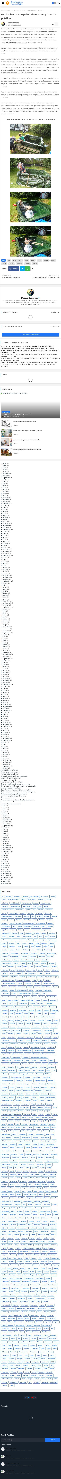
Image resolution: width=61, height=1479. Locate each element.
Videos (17, 1379)
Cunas (43, 1047)
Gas (46, 1121)
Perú (21, 1265)
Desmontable (16, 1057)
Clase (19, 1017)
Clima (25, 1017)
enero (5, 470)
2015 (4, 720)
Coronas (33, 1033)
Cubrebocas (14, 1044)
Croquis (28, 1040)
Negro (36, 1231)
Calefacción (31, 977)
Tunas (39, 1365)
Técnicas (26, 1348)
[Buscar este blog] (23, 1440)
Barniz (26, 946)
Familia (42, 1100)
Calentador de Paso (8, 980)
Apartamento (6, 926)
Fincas (55, 1107)
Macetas (53, 1191)
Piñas (28, 1268)
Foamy (34, 1111)
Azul (35, 940)
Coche (4, 1020)
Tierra (20, 1355)
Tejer (48, 1348)
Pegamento (55, 1258)
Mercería (28, 1214)
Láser (32, 1178)
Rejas (32, 1301)
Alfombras (39, 913)
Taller (9, 1345)
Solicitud (53, 1335)
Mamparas (5, 1198)
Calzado (47, 980)
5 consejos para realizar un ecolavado (13, 802)
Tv (52, 1365)
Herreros (35, 1137)
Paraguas (4, 1255)
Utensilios (21, 1368)
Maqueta (37, 1201)
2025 (4, 472)
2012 (4, 818)
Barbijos (4, 946)
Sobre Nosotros (6, 1335)
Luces (29, 1191)
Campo (30, 987)
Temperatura (23, 1352)
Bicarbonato (14, 953)
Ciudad (12, 1017)
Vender (27, 1372)
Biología (24, 956)
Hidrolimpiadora (6, 1141)
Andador (41, 920)
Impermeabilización (39, 1151)
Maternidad (5, 1211)
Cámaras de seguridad (8, 983)
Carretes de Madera (25, 993)
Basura (12, 950)
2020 (4, 599)
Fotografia (27, 1114)
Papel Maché (24, 1251)
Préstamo (16, 1285)
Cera (29, 1007)
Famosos (49, 1100)
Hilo (54, 1141)
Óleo (52, 1238)
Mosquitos (5, 1224)
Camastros (28, 983)
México (56, 1214)
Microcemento (12, 1218)
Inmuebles (25, 1157)
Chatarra (4, 1013)
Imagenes (27, 1151)
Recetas (50, 1295)
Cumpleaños (35, 1047)
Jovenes (33, 1171)
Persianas (4, 1265)
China (26, 1013)
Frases (55, 1114)
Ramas (20, 1295)
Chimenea (18, 1013)
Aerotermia (26, 906)
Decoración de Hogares (24, 1050)
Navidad (20, 1231)
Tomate (35, 1358)
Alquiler (26, 916)
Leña (29, 1184)
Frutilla (31, 1117)
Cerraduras (52, 1007)
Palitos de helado (28, 1248)
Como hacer (53, 1023)
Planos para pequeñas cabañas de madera (27, 449)
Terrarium (42, 1352)
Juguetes (4, 1174)
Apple (20, 926)
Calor (40, 980)
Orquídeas (51, 1241)
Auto (46, 936)
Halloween (22, 1134)
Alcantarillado (13, 913)
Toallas (4, 1358)
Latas (38, 1178)
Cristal (55, 1037)
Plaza (38, 1275)
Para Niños (53, 1251)
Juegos (41, 1171)
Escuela (28, 1087)
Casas (3, 1000)
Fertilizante (14, 1107)
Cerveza (31, 1010)
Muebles (52, 1224)
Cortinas (47, 1033)
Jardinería (4, 1171)
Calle (34, 980)
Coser (3, 1037)
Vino (43, 1379)
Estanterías (5, 1094)
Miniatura (45, 1218)
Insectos (40, 1157)
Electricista (46, 1077)
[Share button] (32, 268)
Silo (52, 1328)
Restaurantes (42, 1308)
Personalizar (14, 1265)
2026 (4, 464)
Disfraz (38, 1064)
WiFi (30, 1382)
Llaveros (53, 1188)
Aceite (53, 896)
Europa (34, 1097)
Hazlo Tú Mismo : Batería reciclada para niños (15, 790)
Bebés (18, 950)
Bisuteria (50, 956)
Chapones (55, 1010)
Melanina (4, 1214)
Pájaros (46, 1245)
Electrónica (19, 1080)
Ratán (43, 1295)
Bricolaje (54, 966)
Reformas (51, 1298)
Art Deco (14, 933)
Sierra (13, 1328)
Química (45, 1291)
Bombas (43, 963)
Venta (34, 1372)
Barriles (38, 946)
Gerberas (24, 1124)
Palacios (53, 1245)
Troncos (4, 1365)
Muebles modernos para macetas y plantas (27, 430)
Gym (52, 1131)
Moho (38, 1221)
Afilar (34, 906)
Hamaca (30, 1134)
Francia (41, 1114)
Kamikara (13, 1174)
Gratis (10, 1131)
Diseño (31, 1064)
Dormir (4, 1070)
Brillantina (5, 970)
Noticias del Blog (43, 1234)
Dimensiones (43, 1060)
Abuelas (25, 896)
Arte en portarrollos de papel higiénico (13, 796)
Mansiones (38, 1198)
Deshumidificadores (48, 1054)
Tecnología (35, 1348)
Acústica (48, 899)
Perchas (19, 1261)
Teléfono (4, 1352)
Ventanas (4, 1375)
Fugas (51, 1117)
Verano (8, 10)
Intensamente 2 (6, 1164)
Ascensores (52, 933)
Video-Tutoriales (7, 1379)
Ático (18, 936)
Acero (3, 899)
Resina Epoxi (21, 1308)
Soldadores (37, 1335)
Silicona (20, 1328)
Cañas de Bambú (21, 990)
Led (18, 1184)
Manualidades (27, 1201)
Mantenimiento (6, 1201)
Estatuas (13, 1094)
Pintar (9, 1268)
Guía (39, 1131)
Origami (42, 1241)
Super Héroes (13, 1342)
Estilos (21, 1094)
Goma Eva (38, 1127)
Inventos (31, 1164)
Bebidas (25, 950)
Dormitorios (11, 1070)
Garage (34, 1121)
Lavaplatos (32, 1181)
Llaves (4, 1191)
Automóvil (16, 940)
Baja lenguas (51, 940)
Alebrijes (30, 913)
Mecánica (19, 1211)
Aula (40, 936)
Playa (32, 1275)
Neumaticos (44, 1231)
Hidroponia (27, 1141)
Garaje (40, 1121)
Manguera (30, 1198)
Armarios (12, 930)
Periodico (44, 1261)
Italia (21, 1167)
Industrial (36, 1154)
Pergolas (35, 1261)
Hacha (14, 1134)
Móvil (30, 1224)
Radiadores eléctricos (8, 1295)
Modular (31, 1221)
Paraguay (12, 1255)
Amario (4, 920)
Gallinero (26, 1121)
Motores (13, 1224)
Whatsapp (27, 268)
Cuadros (44, 1040)
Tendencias (33, 1352)
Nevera (53, 1231)
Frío (18, 1117)
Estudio (11, 1097)
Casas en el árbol (13, 1000)
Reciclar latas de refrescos (9, 770)
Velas (20, 1372)
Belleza (39, 950)
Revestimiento (14, 1312)
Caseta (45, 1000)
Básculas (4, 950)
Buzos (40, 970)
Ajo (34, 910)
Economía (30, 1074)
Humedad (55, 1147)
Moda (3, 1221)
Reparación (24, 1305)
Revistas (32, 1312)
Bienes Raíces (51, 953)
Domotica (43, 1067)
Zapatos (4, 1385)
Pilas (42, 1265)
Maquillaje (45, 1201)
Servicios (37, 1325)
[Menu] (2, 3)
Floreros (20, 1111)
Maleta (41, 1194)
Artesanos (28, 933)
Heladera (17, 1137)
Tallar (3, 1345)
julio (4, 482)
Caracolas (39, 990)
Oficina (39, 1238)
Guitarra (45, 1131)
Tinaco (32, 1355)
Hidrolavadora (45, 1137)
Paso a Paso (12, 1258)
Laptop (25, 1178)
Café (25, 973)
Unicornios (5, 1368)
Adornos (35, 903)
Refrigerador (5, 1301)
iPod (16, 1167)
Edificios (47, 1074)
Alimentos (48, 913)
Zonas (11, 1385)
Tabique (39, 1342)
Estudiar (4, 1097)
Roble (53, 1312)
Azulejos (42, 940)
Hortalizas (20, 1147)
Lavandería (23, 1181)
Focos (41, 1111)
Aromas (27, 930)
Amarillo (54, 916)
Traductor (12, 1362)
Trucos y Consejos (14, 1365)
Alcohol (22, 913)
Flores (28, 1111)
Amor (34, 920)
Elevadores (29, 1080)
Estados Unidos (28, 1090)
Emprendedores (40, 1080)
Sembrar (10, 1325)
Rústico (34, 1318)
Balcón (4, 943)
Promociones (15, 1288)
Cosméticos (11, 1037)
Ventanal (49, 1372)
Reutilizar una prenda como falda (11, 782)
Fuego (38, 1117)
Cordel (26, 1033)
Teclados (18, 1348)
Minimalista (54, 1218)
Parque (36, 1255)
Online (18, 1241)
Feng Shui (49, 1104)
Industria (28, 1154)
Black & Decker (6, 960)
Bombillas (52, 963)
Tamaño (16, 1345)
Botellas (38, 966)
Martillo (13, 1208)
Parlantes (29, 1255)
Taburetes (48, 1342)
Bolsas (29, 963)
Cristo (13, 1040)
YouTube (36, 1382)
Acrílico (23, 899)
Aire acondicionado (7, 910)
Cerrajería (4, 1010)
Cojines (17, 1020)
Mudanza (37, 1224)
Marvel (21, 1208)
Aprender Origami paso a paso (11, 804)
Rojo (10, 1315)
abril (4, 468)
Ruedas (20, 1318)
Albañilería (49, 910)
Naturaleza (12, 1231)
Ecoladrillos (13, 1074)
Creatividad (47, 1037)
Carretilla (36, 993)
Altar (33, 916)
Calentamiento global (23, 980)
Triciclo (52, 1362)
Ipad (10, 1167)
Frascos (48, 1114)
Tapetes (32, 1345)
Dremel (20, 1070)
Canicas (55, 987)
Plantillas (54, 1271)
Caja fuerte (32, 973)
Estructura (44, 1094)
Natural (4, 1231)
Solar (29, 1335)
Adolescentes (26, 903)
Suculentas (52, 1338)
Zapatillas (53, 1382)
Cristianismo (5, 1040)
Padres (30, 1245)
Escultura (36, 1087)
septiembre (6, 478)
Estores (28, 1094)
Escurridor (44, 1087)
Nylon (3, 1238)
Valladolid (38, 1368)
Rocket (4, 1315)
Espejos (11, 1090)
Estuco (52, 1094)
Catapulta (53, 1000)
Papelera (45, 1251)
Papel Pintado (35, 1251)
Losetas (17, 1191)
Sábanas (41, 1318)
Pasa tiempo (52, 1255)
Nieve (3, 1234)
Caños (31, 990)
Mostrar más (55, 312)
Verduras (25, 1375)
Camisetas (21, 987)
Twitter (22, 268)
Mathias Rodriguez (29, 298)
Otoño (4, 1245)
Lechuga (4, 1184)
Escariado (4, 1087)
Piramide (35, 1268)
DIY (9, 260)
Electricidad (36, 1077)
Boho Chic (45, 960)
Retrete (51, 1308)
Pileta (48, 1265)
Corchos (18, 1033)
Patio (26, 1258)
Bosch (19, 966)
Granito (53, 1127)
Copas (4, 1033)
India (21, 1154)
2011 (4, 844)
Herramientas (26, 1137)
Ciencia (39, 1013)
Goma (30, 1127)
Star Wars (33, 1338)
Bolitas (16, 963)
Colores (20, 1023)
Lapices (18, 1178)
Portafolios (5, 1281)
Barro (51, 946)
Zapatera (45, 1382)
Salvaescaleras (18, 1322)
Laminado (53, 1174)
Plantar (39, 1271)
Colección (41, 1020)
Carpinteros (5, 993)
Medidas (34, 1211)
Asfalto (4, 936)
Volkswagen (13, 1382)
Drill (34, 1070)
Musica (47, 1228)
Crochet (20, 1040)
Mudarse (44, 1224)
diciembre (6, 497)
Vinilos (37, 1379)
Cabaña (47, 970)
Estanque (48, 1090)
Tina (26, 1355)
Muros (40, 1228)
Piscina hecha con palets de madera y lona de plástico (18, 786)
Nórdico (16, 1234)
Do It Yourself (25, 1067)
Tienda (14, 1355)
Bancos (24, 943)
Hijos (48, 1141)
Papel (3, 1251)
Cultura (26, 1047)
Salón (3, 1322)
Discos (24, 1064)
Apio (14, 926)
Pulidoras (24, 1291)
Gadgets (18, 1121)
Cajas (40, 973)
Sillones (46, 1328)
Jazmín (12, 1171)
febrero (5, 491)
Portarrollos (26, 1281)
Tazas (3, 1348)
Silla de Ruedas (30, 1328)
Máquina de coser (7, 1204)
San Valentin (29, 1322)
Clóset (44, 1017)
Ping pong (56, 1265)
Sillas (39, 1328)
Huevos (47, 1147)
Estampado (38, 1090)
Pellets (4, 1261)
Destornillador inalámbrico (39, 1057)
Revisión (24, 1312)
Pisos (49, 1268)
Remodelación (6, 1305)
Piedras (35, 1265)
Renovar (15, 1305)
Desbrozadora (17, 1054)
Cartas (19, 997)
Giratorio (51, 1124)
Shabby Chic (5, 1328)
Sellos (4, 1325)
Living (39, 1188)
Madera (46, 260)
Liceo (3, 1188)
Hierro (43, 1141)
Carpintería (47, 990)
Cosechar (55, 1033)
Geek (17, 1124)
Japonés (41, 1167)
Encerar (4, 1084)
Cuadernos (36, 1040)
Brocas (13, 970)
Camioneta (12, 987)
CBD (10, 1003)
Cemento (49, 1003)
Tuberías (25, 1365)
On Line (10, 1241)
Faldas (35, 1100)
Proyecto (44, 1288)
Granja (3, 1131)
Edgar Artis (39, 1074)
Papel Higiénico (13, 1251)
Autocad (52, 936)
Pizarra (4, 1271)
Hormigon (5, 1147)
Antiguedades (40, 923)
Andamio (49, 920)
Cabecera (55, 970)
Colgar (49, 1020)
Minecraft (29, 1218)
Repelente (33, 1305)
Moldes (45, 1221)
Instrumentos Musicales (27, 1161)
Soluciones (5, 1338)
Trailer (20, 1362)
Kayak (20, 1174)
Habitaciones (6, 1134)
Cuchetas (38, 1044)
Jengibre (26, 1171)
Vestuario (50, 1375)
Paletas (4, 1248)
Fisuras (4, 1111)
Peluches (11, 1261)
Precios (52, 1281)
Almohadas (18, 916)
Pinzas (22, 1268)
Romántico (17, 1315)
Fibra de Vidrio (24, 1107)
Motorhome (22, 1224)
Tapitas (40, 1345)
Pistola (56, 1268)
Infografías (45, 1154)
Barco (19, 946)
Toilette (27, 1358)
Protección (35, 1288)
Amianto (18, 920)
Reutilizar (4, 1312)
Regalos (14, 1301)
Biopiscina (33, 956)
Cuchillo (46, 1044)
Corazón (10, 1033)
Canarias (37, 987)
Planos (32, 1271)
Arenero (50, 926)
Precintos (44, 1281)
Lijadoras (10, 1188)
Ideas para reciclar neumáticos (11, 788)
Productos (42, 1285)
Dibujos (34, 1060)
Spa (19, 1338)
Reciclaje (19, 263)
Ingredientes (5, 1157)
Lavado (52, 1178)
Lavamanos (13, 1181)
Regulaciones (24, 1301)
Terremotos (5, 1355)
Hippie (20, 1144)
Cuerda (54, 1044)
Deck (3, 1050)
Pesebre (28, 1265)
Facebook (15, 268)
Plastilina (12, 1275)
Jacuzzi (34, 1167)
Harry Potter (50, 1134)
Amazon (11, 920)
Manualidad (17, 1201)
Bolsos (36, 963)
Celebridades (23, 1003)
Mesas (35, 1214)
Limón (18, 1188)
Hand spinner (40, 1134)
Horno (12, 1147)
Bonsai (4, 966)
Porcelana (19, 1278)
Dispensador (53, 1064)
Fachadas (28, 1100)
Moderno (23, 1221)
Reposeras (50, 1305)
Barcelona (12, 946)
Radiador (53, 1291)
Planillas (25, 1271)
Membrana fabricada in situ (9, 774)
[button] (54, 3)
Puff (17, 1291)
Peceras (46, 1258)
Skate (21, 1332)
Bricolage (46, 966)
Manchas (13, 1198)
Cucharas (23, 1044)
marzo (5, 489)
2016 (4, 702)
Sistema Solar (13, 1332)
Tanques (24, 1345)
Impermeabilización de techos (11, 778)
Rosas (3, 1318)
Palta (45, 1248)
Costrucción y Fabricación (25, 1037)
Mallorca (48, 1194)
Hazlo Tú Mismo (17, 260)
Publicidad (53, 1288)
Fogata (48, 1111)
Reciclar (27, 263)
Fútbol (11, 1121)
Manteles (54, 1198)
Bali (18, 943)
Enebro (20, 1084)
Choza (32, 1013)
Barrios (45, 946)
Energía (27, 1084)
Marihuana (38, 1204)
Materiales (46, 1208)
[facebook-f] (25, 1397)
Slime (28, 1332)
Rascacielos (28, 1295)
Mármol (55, 1204)
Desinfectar (5, 1057)
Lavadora (4, 1181)
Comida (45, 1023)
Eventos (41, 1097)
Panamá (51, 1248)
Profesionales (52, 1285)
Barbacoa (44, 943)
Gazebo (10, 1124)
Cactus (11, 973)
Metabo (42, 1214)
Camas (20, 983)
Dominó (34, 1067)
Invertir (49, 1164)
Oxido (10, 1245)
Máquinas (18, 1204)
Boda (37, 960)
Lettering (37, 1184)
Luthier (41, 1191)
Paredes (20, 1255)
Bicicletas (34, 953)
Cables (4, 973)
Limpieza (25, 1188)
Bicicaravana (24, 953)
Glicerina (11, 1127)
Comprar (12, 1027)
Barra (32, 946)
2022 (4, 547)
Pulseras (32, 1291)
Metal (49, 1214)
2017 (4, 676)
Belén (32, 950)
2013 (4, 758)
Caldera (22, 977)
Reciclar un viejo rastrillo (9, 780)
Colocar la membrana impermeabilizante (14, 776)
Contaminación (36, 1030)
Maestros (33, 1194)
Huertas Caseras (37, 1147)
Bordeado (11, 966)
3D (2, 896)
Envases (34, 1084)
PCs (40, 1258)
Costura (38, 1037)
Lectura (12, 1184)
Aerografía (5, 906)
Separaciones (20, 1325)
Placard (10, 1271)
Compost (4, 1027)
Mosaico (52, 1221)
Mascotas (37, 1208)
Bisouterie (42, 956)
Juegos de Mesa (51, 1171)
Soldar (46, 1335)
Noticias (33, 1234)
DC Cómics (51, 1047)
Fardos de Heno (6, 1104)
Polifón (11, 1278)
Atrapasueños (27, 936)
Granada (46, 1127)
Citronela (4, 1017)
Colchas (24, 1020)
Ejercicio (27, 1077)
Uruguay (13, 1368)
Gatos (3, 1124)
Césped (39, 1010)
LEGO (23, 1184)
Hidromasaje (18, 1141)
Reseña (4, 1308)
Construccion (6, 1030)
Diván (3, 1067)
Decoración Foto (39, 1050)
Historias (27, 1144)
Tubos (33, 1365)
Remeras (45, 1301)
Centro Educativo (7, 1007)
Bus (34, 970)
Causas (4, 1003)
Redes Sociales (40, 1298)
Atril (35, 936)
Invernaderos (41, 1164)
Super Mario (23, 1342)
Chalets (46, 1010)
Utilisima (29, 1368)
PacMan (23, 1245)
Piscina (4, 263)
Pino (3, 1268)
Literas (32, 1188)
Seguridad (48, 1322)
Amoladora (27, 920)
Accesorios (44, 896)
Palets (53, 260)
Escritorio (20, 1087)
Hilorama (4, 1144)
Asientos (11, 936)
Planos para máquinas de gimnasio (24, 421)
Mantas (46, 1198)
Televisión (13, 1352)
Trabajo (4, 1362)
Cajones (47, 973)
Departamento (6, 1054)
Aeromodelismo (15, 906)
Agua (39, 906)
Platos (26, 1275)
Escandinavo (51, 1084)
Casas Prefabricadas (27, 1000)
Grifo (23, 1131)
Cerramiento (22, 1010)
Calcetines (14, 977)
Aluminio (46, 916)
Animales (4, 923)
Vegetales (5, 1372)
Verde (18, 1375)
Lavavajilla (51, 1181)
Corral (40, 1033)
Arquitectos (46, 930)
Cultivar (18, 1047)
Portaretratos (15, 1281)
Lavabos (44, 1178)
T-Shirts (31, 1342)
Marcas (30, 1204)
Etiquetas (26, 1097)
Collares (4, 1023)
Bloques (16, 960)
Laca (31, 1174)
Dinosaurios (5, 1064)
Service (29, 1325)
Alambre (40, 910)
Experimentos (50, 1097)
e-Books (4, 1074)
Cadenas (18, 973)
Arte (21, 933)
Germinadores (34, 1124)
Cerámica (36, 1007)
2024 (4, 495)
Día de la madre (6, 1060)
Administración (15, 903)
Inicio (2, 10)
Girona (4, 1127)
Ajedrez (28, 910)
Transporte (35, 1362)
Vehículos (13, 1372)
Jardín (33, 260)
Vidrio (23, 1379)
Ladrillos (38, 1174)
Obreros (24, 1238)
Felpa (32, 1104)
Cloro (31, 1017)
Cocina (10, 1020)
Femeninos (40, 1104)
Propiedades (25, 1288)
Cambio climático (48, 983)
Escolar (12, 1087)
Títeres (52, 1355)
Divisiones (11, 1067)
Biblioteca (5, 953)
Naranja (53, 1228)
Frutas (24, 1117)
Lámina (45, 1174)
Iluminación (18, 1151)
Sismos (4, 1332)
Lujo (35, 1191)
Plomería (53, 1275)
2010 (4, 869)
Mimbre (21, 1218)
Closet (38, 1017)
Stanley (25, 1338)
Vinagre (30, 1379)
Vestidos (41, 1375)
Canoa (12, 990)
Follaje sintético (7, 1114)
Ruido (27, 1318)
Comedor (37, 1023)
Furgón (4, 1121)
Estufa (19, 1097)
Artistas (36, 933)
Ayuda (30, 940)
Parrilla (43, 1255)
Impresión (51, 1151)
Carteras (26, 997)
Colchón (32, 1020)
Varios (46, 1368)
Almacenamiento (7, 916)
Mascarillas (28, 1208)
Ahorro (46, 906)
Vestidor (33, 1375)
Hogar (41, 1144)
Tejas (43, 1348)
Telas (54, 1348)
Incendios (14, 1154)
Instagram (5, 1161)
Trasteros (44, 1362)
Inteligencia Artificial (51, 1161)
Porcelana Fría (29, 1278)
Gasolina (52, 1121)
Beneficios (47, 950)
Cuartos (52, 1040)
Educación (5, 1077)
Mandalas (21, 1198)
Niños (9, 1234)
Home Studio (50, 1144)
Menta (21, 1214)
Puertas (11, 1291)
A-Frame (8, 896)
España (4, 1090)
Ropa (25, 1315)
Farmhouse (25, 1104)
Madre (19, 1194)
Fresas (13, 1117)
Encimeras (12, 1084)
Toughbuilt (51, 1358)
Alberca (4, 913)
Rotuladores (11, 1318)
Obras (17, 1238)
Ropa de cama (34, 1315)
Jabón (27, 1167)
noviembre (6, 473)
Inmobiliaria (15, 1157)
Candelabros (46, 987)
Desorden (26, 1057)
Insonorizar (49, 1157)
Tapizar (47, 1345)
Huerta (28, 1147)
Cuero (3, 1047)
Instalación (13, 1161)
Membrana (13, 1214)
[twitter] (28, 1397)
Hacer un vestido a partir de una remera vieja (15, 784)
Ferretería (5, 1107)
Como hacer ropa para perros (10, 772)
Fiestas (40, 1107)
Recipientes (21, 1298)
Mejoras (55, 1211)
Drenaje (27, 1070)
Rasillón (36, 1295)
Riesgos (46, 1312)
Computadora (36, 1027)
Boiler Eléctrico (6, 963)
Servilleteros (46, 1325)
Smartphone (46, 1332)
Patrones (33, 1258)
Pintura (15, 1268)
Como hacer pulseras (8, 798)
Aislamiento (19, 910)
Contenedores (48, 1030)
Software (22, 1335)
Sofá (15, 1335)
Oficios (46, 1238)
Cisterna (52, 1013)
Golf (24, 1127)
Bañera (31, 943)
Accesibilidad (34, 896)
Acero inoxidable (13, 899)
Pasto (20, 1258)
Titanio (44, 1355)
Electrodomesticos (7, 1080)
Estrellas (36, 1094)
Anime (12, 923)
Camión (4, 987)
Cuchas (31, 1044)
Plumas (4, 1278)
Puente (4, 1291)
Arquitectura (5, 933)
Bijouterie (5, 956)
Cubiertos (5, 1044)
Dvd (54, 1070)
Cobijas (51, 1017)
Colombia (12, 1023)
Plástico (11, 263)
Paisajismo (38, 1245)
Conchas (45, 1027)
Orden (24, 1241)
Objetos (10, 1238)
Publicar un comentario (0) (30, 335)
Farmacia (16, 1104)
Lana (11, 1178)
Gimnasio (43, 1124)
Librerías (44, 1184)
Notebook (25, 1234)
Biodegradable (14, 956)
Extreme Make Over (8, 1100)
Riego (39, 1312)
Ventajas (41, 1372)
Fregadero (5, 1117)
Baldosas (11, 943)
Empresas (50, 1080)
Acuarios (40, 899)
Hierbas (36, 1141)
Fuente (44, 1117)
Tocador (19, 1358)
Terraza (50, 1352)
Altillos (39, 916)
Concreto (54, 1027)
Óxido (16, 1245)
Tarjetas (54, 1345)
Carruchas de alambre (8, 997)
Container (26, 1030)
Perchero (27, 1261)
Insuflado (39, 1161)
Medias (27, 1211)
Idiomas (10, 1151)
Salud (9, 1322)
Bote (31, 966)
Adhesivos (5, 903)
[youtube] (32, 1397)
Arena (43, 926)
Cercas (44, 1007)
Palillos (18, 1248)
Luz (47, 1191)
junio (4, 483)
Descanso (28, 1054)
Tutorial (46, 1365)
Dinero (51, 1060)
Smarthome (35, 1332)
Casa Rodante (51, 997)
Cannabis (4, 990)
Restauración (31, 1308)
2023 (4, 521)
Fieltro (34, 1107)
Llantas (46, 1188)
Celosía (32, 1003)
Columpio (28, 1023)
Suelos (4, 1342)
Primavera (24, 1285)
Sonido (13, 1338)
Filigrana (47, 1107)
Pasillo (4, 1258)
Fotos (34, 1114)
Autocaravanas (6, 940)
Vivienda (4, 1382)
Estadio (18, 1090)
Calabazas (5, 977)
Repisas (42, 1305)
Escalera (42, 1084)
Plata (19, 1275)
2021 (4, 573)
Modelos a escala (13, 1221)
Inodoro (33, 1157)
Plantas (46, 1271)
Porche (48, 1278)
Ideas (26, 260)
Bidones (42, 953)
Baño (37, 943)
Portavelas (35, 1281)
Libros (52, 1184)
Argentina (5, 930)
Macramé (4, 1194)
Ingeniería (54, 1154)
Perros (51, 1261)
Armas (20, 930)
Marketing (47, 1204)
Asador (44, 933)
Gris (28, 1131)
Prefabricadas (6, 1285)
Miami (3, 1218)
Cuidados (11, 1047)
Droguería (41, 1070)
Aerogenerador (45, 903)
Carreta (14, 993)
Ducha (48, 1070)
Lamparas (4, 1178)
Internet (23, 1164)
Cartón (34, 997)
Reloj (38, 1301)
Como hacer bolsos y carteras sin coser (14, 794)
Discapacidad (15, 1064)
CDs (15, 1003)
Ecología (22, 1074)
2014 (4, 736)
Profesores (5, 1288)
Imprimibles (5, 1154)
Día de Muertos (18, 1060)
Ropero (43, 1315)
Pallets (38, 1248)
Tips (38, 1355)
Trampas (26, 1362)
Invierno (4, 1167)
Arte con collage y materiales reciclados (26, 440)
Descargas (36, 1054)
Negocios (29, 1231)
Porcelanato (39, 1278)
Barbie (52, 943)
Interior (16, 1164)
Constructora (16, 1030)
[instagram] (35, 1397)
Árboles (36, 926)
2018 (4, 651)
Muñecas (11, 1228)
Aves (23, 940)
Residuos (11, 1308)
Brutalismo (20, 970)
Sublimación (43, 1338)
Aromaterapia (36, 930)
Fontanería (17, 1114)
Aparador (50, 923)
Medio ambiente (45, 1211)
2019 (4, 625)
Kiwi (26, 1174)
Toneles (42, 1358)
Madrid (26, 1194)
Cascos (38, 1000)
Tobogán (11, 1358)
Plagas (18, 1271)
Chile (11, 1013)
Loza (23, 1191)
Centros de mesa (20, 1007)
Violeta (49, 1379)
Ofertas (32, 1238)
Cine (45, 1013)
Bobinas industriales (27, 960)
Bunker (29, 970)
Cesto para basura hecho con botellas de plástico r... (18, 800)
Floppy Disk (12, 1111)
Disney (45, 1064)
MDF (12, 1211)
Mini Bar (37, 1218)
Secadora (39, 1322)
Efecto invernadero (16, 1077)
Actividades (31, 899)
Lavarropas (41, 1181)
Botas (25, 966)
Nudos (53, 1234)
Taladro (56, 1342)
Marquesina (5, 1208)
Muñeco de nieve (22, 1228)
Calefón (40, 977)
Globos (18, 1127)
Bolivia (23, 963)
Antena (18, 923)
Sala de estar (51, 1318)
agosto (5, 479)
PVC (38, 1291)
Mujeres (4, 1228)
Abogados (17, 896)
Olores (4, 1241)
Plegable (45, 1275)
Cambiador (37, 983)
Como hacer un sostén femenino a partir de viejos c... (18, 792)
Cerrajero (13, 1010)
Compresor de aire (23, 1027)
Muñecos (33, 1228)
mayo (5, 466)
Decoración (11, 1050)
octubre (5, 476)
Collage (56, 1020)
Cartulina (41, 997)
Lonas (39, 260)
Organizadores (33, 1241)
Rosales (50, 1315)
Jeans (19, 1171)
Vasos (52, 1368)
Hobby (35, 1144)
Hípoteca (12, 1144)
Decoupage (50, 1050)
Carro (43, 993)
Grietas (16, 1131)
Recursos (30, 1298)
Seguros (56, 1322)
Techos (10, 1348)
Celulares (40, 1003)
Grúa (33, 1131)
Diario (27, 1060)
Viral (55, 1379)
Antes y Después (28, 923)
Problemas (33, 1285)
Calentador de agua (51, 977)
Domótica (51, 1067)
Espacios (52, 1087)
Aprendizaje (28, 926)
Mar (24, 1204)
